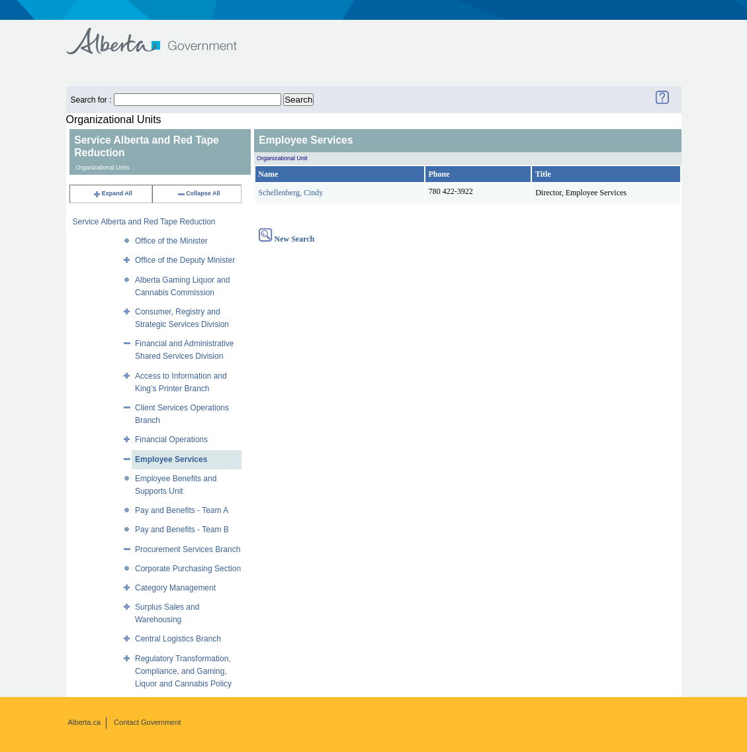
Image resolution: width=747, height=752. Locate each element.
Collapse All (198, 193)
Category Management (175, 587)
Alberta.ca (84, 722)
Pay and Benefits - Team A (181, 510)
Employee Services (171, 459)
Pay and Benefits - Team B (182, 529)
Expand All (112, 193)
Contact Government (147, 722)
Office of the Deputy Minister (185, 260)
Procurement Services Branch (187, 549)
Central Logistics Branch (178, 638)
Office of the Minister (171, 241)
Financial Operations (171, 439)
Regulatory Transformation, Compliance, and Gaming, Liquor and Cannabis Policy (183, 671)
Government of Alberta (162, 35)
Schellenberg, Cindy (291, 192)
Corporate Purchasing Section (188, 568)
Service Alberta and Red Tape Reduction (144, 221)
